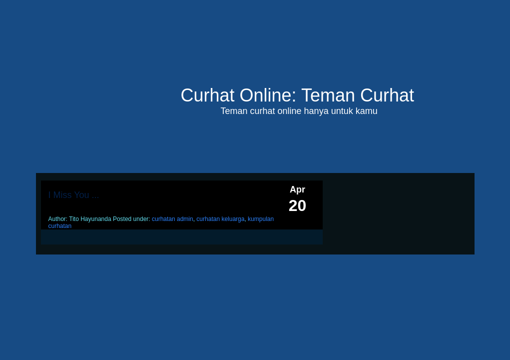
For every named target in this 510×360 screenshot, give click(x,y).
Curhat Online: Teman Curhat (298, 95)
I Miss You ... (73, 195)
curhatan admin (172, 219)
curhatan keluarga (220, 219)
